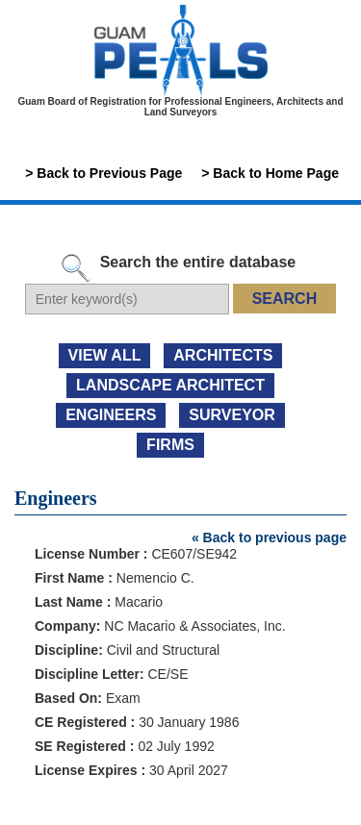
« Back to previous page (269, 537)
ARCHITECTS (222, 355)
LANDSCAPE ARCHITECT (170, 385)
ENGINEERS (110, 415)
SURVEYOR (232, 415)
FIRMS (170, 445)
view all (105, 355)
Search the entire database (198, 262)
